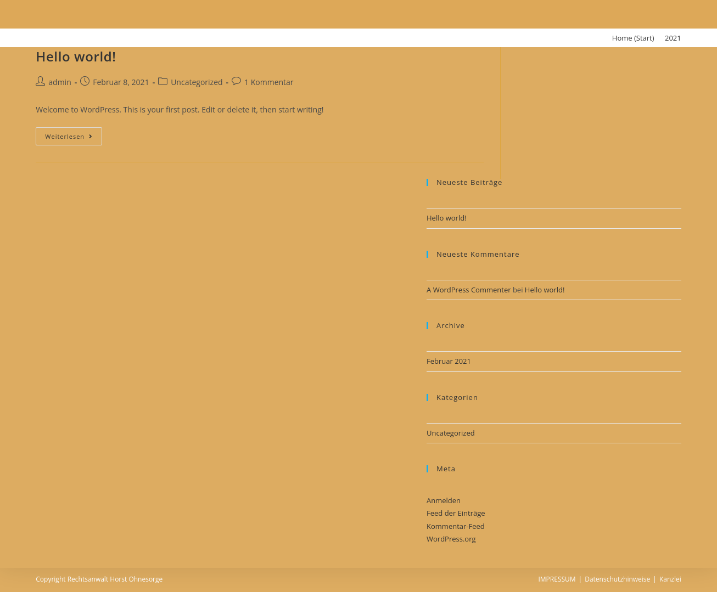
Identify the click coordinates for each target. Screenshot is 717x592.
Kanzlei (670, 579)
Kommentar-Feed (456, 526)
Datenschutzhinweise (617, 579)
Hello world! (76, 56)
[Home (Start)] (633, 38)
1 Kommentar (269, 82)
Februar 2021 (449, 361)
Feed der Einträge (456, 513)
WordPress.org (451, 539)
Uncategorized (196, 82)
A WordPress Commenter (469, 290)
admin (59, 82)
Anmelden (444, 500)
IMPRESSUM (556, 579)
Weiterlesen (69, 136)
